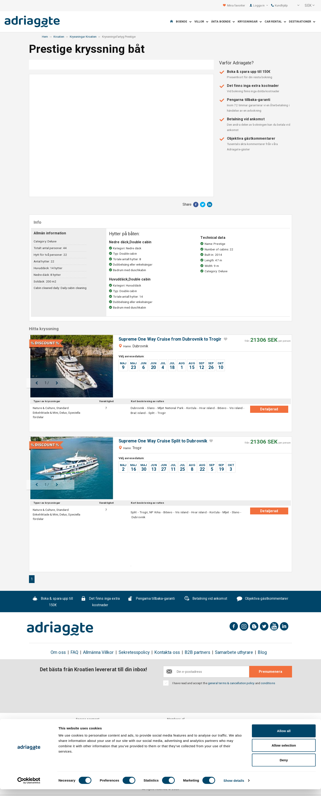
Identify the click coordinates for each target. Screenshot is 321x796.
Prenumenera (270, 671)
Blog (262, 652)
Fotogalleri (61, 64)
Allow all (284, 737)
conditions (268, 683)
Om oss (58, 652)
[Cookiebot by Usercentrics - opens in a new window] (28, 787)
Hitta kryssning (181, 64)
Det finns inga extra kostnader (100, 602)
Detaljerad (269, 409)
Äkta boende (223, 21)
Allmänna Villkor (98, 652)
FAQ (74, 652)
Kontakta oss (167, 652)
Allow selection (284, 752)
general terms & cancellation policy (231, 683)
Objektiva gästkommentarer (262, 599)
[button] (295, 5)
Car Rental (275, 21)
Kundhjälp (279, 5)
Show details (234, 787)
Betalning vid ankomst (205, 599)
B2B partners (197, 652)
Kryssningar (250, 21)
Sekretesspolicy (134, 652)
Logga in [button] (260, 5)
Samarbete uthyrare (234, 652)
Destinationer (302, 21)
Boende (183, 21)
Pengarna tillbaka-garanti (151, 599)
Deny (284, 767)
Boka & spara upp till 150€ (53, 602)
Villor (201, 21)
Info (122, 64)
